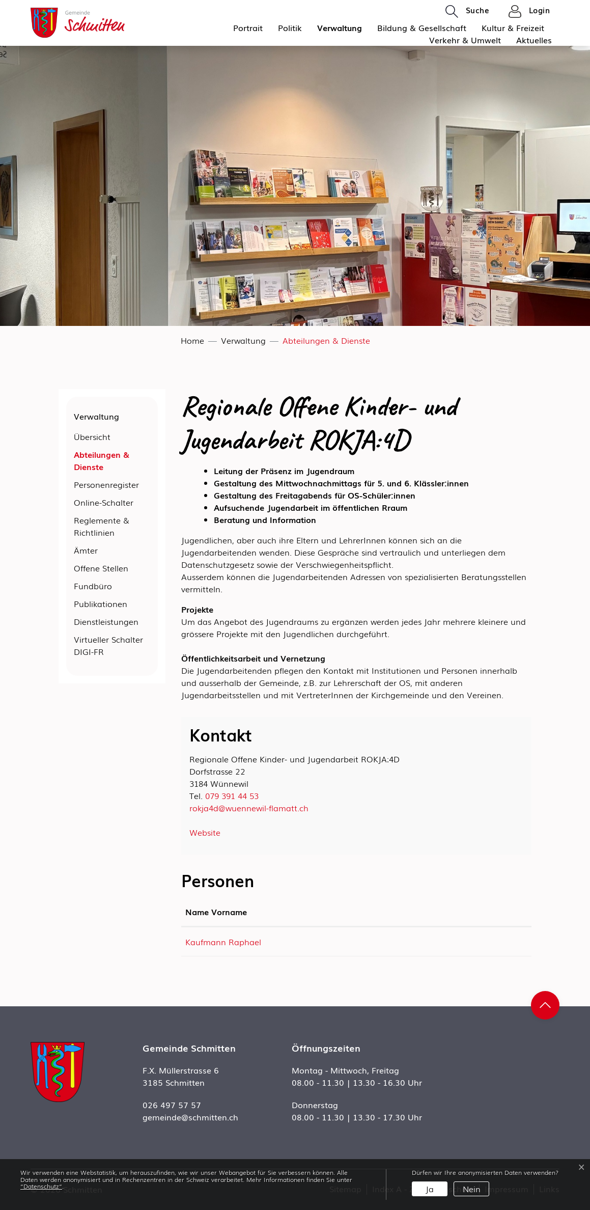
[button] (467, 10)
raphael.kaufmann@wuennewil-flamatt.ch (422, 942)
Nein (472, 1188)
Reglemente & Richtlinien (101, 526)
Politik (290, 27)
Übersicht (92, 436)
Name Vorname (216, 911)
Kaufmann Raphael (223, 942)
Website (210, 832)
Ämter (86, 550)
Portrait (248, 27)
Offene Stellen (101, 568)
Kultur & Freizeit (513, 27)
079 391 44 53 (232, 795)
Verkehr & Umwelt (465, 40)
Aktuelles (534, 40)
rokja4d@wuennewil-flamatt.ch (248, 808)
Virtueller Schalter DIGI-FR (108, 645)
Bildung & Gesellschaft (421, 27)
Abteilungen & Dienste (101, 462)
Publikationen (100, 603)
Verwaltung (339, 27)
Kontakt (356, 911)
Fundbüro (93, 586)
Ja (430, 1188)
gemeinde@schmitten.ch (190, 1117)
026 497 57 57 (172, 1104)
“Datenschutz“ (41, 1186)
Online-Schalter (103, 502)
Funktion (297, 911)
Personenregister (106, 484)
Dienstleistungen (106, 621)
